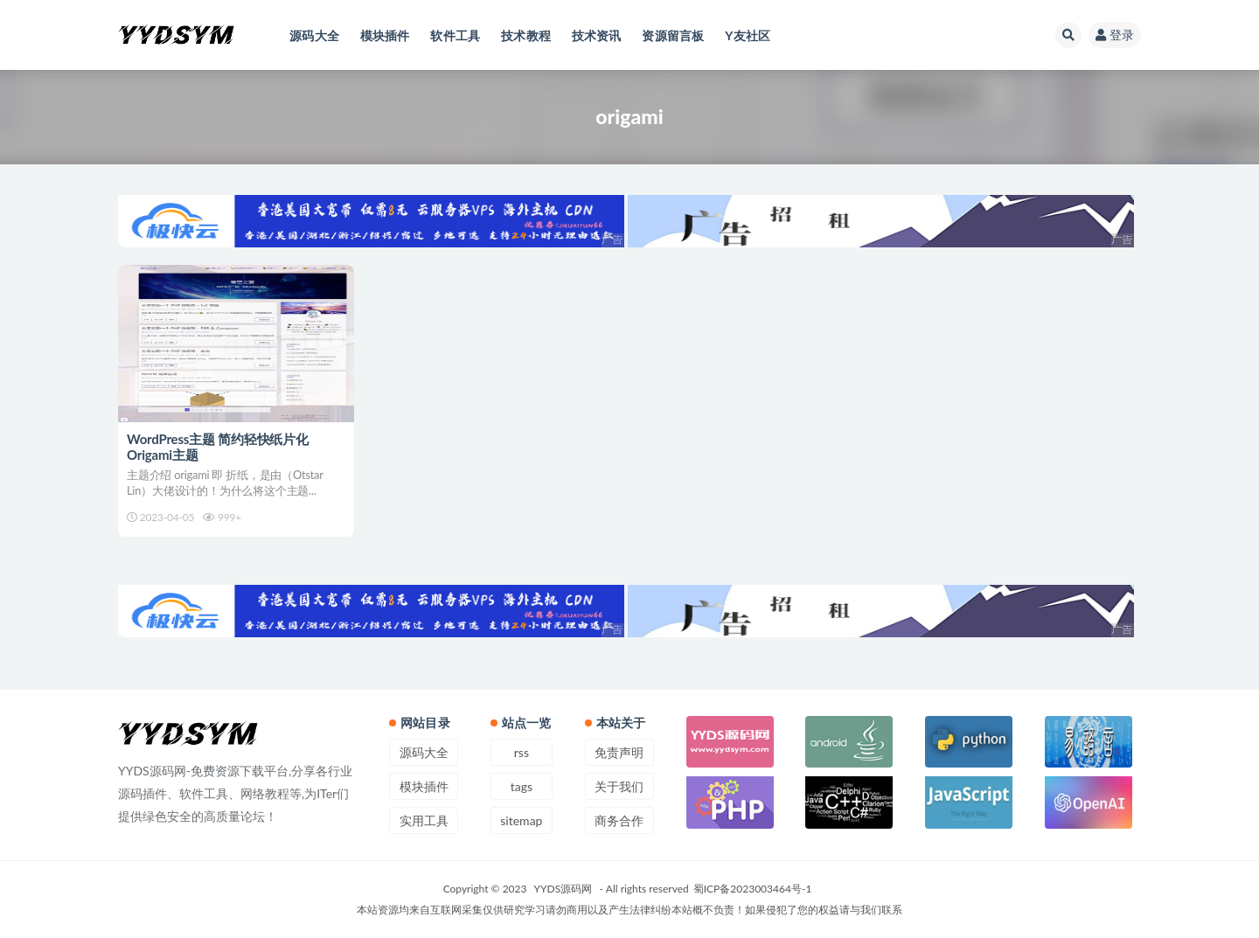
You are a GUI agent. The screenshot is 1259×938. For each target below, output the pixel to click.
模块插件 (424, 786)
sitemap (521, 820)
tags (521, 786)
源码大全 (424, 752)
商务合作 (619, 820)
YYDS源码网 (563, 888)
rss (521, 752)
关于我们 (619, 786)
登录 (1115, 34)
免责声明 (619, 752)
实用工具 (424, 820)
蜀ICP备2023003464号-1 (752, 888)
